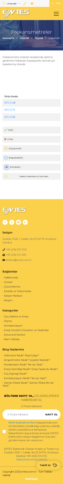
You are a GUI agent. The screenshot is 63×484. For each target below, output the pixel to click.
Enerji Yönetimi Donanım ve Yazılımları (26, 330)
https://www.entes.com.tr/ (31, 459)
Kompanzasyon (13, 325)
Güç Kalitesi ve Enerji (16, 316)
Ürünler (8, 282)
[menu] (57, 14)
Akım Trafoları (12, 339)
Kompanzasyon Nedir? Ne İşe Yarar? (25, 378)
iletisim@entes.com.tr (18, 260)
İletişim (8, 300)
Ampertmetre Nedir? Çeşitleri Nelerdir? (27, 360)
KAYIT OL (51, 414)
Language (10, 3)
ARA (56, 3)
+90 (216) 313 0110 (16, 249)
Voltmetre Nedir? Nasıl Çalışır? (21, 355)
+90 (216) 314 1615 (16, 254)
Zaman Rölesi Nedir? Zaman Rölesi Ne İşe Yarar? (28, 384)
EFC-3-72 (9, 109)
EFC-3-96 (9, 117)
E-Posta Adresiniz (31, 406)
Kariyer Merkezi (13, 295)
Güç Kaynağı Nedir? (15, 373)
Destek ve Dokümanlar (17, 291)
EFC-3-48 (9, 102)
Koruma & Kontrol (14, 334)
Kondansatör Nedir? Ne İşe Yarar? (23, 364)
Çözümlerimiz (12, 286)
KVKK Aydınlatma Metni (22, 422)
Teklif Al (48, 465)
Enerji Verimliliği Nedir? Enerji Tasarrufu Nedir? (31, 369)
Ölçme (8, 321)
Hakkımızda (11, 277)
